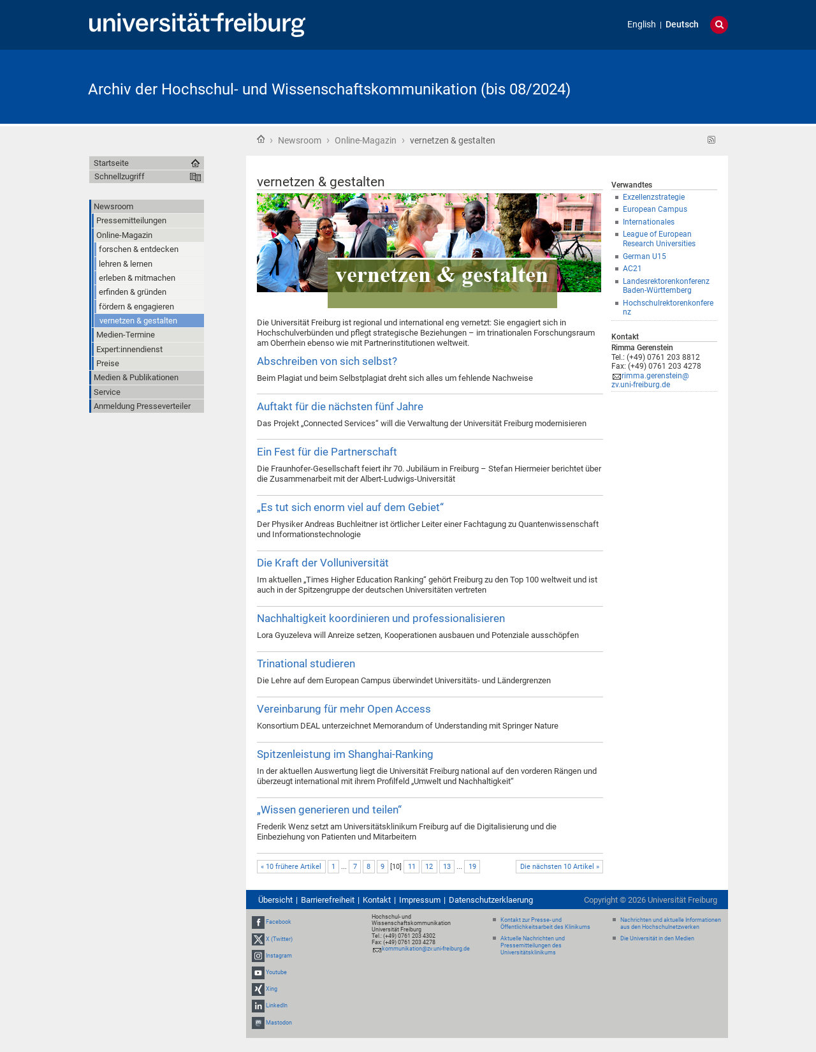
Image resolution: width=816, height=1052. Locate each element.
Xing (271, 989)
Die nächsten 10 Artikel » (559, 867)
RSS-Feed (711, 140)
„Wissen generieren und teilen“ (329, 809)
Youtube (276, 972)
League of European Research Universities (659, 239)
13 (447, 867)
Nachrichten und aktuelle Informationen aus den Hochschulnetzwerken (670, 923)
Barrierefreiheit (327, 900)
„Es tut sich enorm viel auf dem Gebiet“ (350, 507)
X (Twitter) (279, 939)
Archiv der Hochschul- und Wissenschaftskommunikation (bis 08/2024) (329, 89)
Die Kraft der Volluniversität (323, 562)
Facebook (278, 922)
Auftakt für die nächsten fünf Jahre (340, 406)
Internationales (648, 222)
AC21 (632, 268)
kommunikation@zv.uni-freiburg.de (426, 948)
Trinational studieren (306, 663)
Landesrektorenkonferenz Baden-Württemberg (666, 286)
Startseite (261, 139)
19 (472, 867)
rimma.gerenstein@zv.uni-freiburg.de (650, 380)
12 (429, 867)
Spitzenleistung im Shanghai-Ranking (345, 754)
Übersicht (275, 900)
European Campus (655, 209)
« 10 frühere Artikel (291, 867)
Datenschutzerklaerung (491, 900)
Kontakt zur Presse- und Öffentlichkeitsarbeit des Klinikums (545, 923)
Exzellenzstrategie (654, 197)
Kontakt (377, 900)
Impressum (420, 900)
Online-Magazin (366, 140)
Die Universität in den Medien (657, 938)
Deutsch (682, 24)
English (641, 24)
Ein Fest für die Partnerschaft (327, 451)
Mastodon (279, 1022)
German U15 (644, 256)
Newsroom (299, 140)
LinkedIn (277, 1006)
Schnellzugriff (119, 176)
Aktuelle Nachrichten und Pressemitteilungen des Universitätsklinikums (532, 945)
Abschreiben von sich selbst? (327, 361)
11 (412, 867)
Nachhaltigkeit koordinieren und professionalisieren (381, 618)
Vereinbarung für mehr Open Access (344, 708)
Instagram (279, 955)
